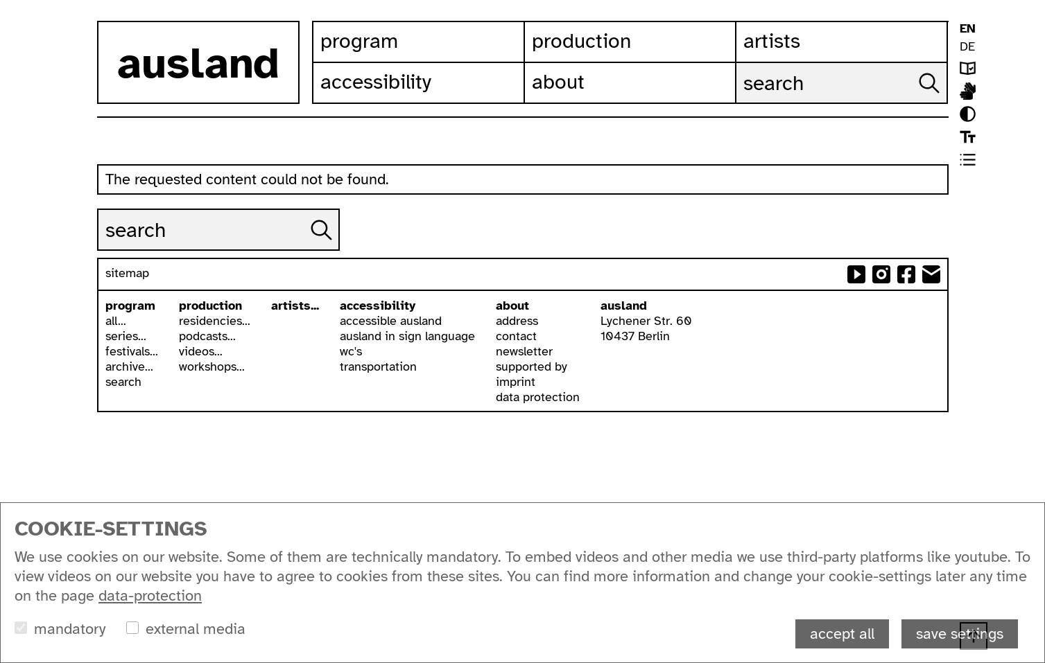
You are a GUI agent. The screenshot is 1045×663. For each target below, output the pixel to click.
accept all (842, 633)
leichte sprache (967, 68)
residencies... (214, 320)
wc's (351, 351)
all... (115, 320)
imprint (515, 381)
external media (195, 628)
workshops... (212, 366)
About (558, 82)
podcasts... (207, 336)
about (512, 305)
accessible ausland (391, 320)
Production (581, 41)
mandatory (69, 628)
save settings (959, 633)
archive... (129, 366)
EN (968, 28)
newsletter (524, 351)
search (123, 381)
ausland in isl (967, 91)
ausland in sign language (407, 336)
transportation (378, 366)
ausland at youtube (856, 274)
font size (967, 136)
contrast (967, 114)
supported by (531, 366)
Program (359, 41)
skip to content (0, 0)
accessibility (377, 305)
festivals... (131, 351)
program (130, 305)
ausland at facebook (906, 274)
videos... (201, 351)
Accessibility (375, 82)
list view (967, 159)
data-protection (150, 595)
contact (516, 336)
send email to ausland (931, 274)
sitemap (127, 273)
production (210, 305)
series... (125, 336)
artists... (295, 305)
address (517, 320)
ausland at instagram (881, 274)
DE (967, 46)
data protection (538, 397)
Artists (771, 41)
